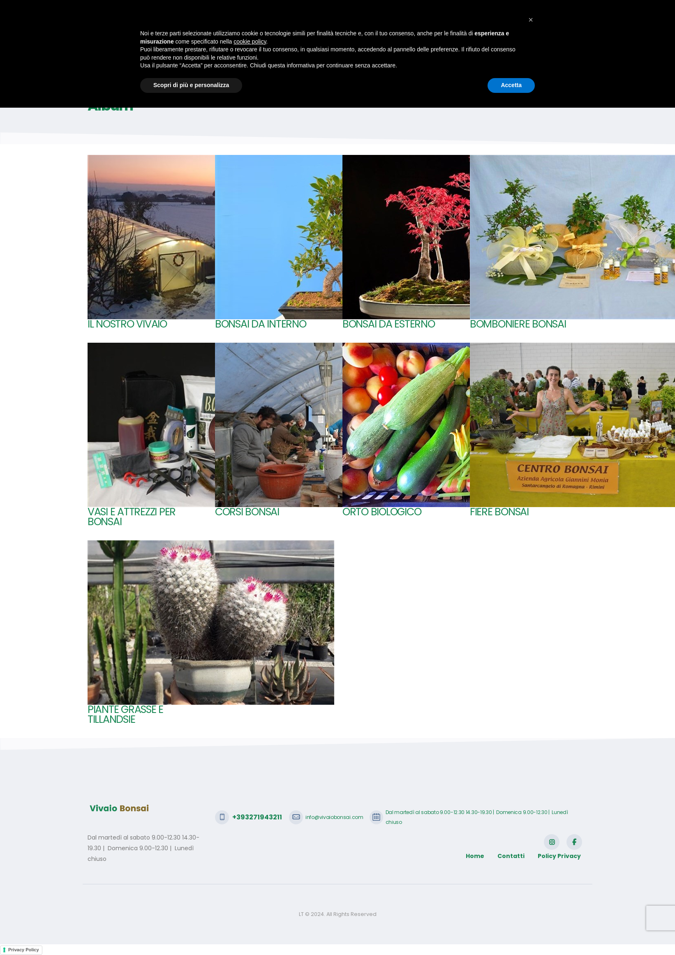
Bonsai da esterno (388, 324)
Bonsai (337, 46)
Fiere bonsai (499, 512)
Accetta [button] (511, 932)
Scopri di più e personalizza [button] (191, 932)
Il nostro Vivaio (127, 324)
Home (259, 46)
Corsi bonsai (247, 512)
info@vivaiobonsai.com (203, 12)
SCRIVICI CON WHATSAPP (540, 12)
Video (507, 46)
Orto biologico (381, 512)
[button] (530, 867)
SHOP (397, 46)
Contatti (540, 46)
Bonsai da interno (260, 324)
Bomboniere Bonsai (518, 324)
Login (574, 46)
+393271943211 (128, 12)
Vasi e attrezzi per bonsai (132, 517)
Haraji (368, 46)
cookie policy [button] (249, 889)
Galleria (475, 46)
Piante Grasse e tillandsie (125, 714)
